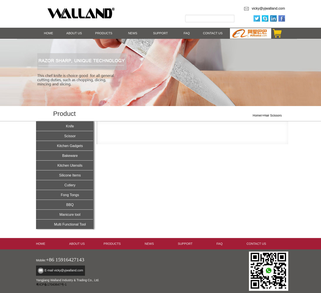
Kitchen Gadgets (64, 145)
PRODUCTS (103, 33)
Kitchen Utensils (64, 165)
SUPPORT (160, 33)
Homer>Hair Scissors (267, 115)
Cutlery (64, 184)
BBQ (64, 204)
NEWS (132, 33)
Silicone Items (64, 175)
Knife (64, 125)
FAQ (187, 33)
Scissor (64, 135)
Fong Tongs (64, 194)
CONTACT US (213, 33)
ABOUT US (74, 33)
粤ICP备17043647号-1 (51, 284)
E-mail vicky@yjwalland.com (64, 270)
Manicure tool (64, 214)
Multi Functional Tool (64, 224)
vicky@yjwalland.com (267, 8)
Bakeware (64, 155)
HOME (48, 33)
